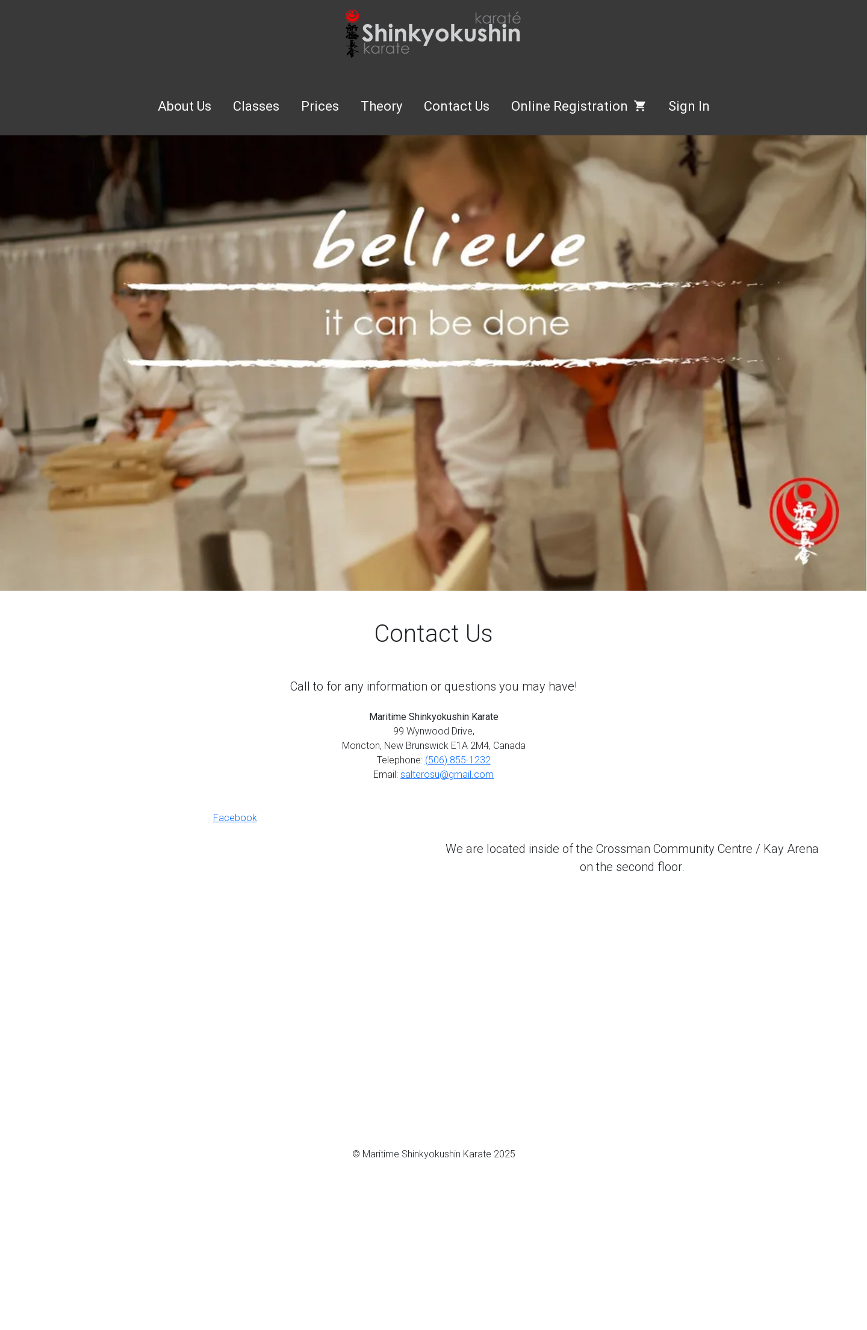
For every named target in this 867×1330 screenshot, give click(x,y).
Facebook (235, 818)
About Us (184, 106)
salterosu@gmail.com (447, 774)
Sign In (689, 106)
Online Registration (579, 106)
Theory (381, 106)
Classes (256, 106)
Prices (320, 106)
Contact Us (456, 106)
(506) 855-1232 (458, 760)
